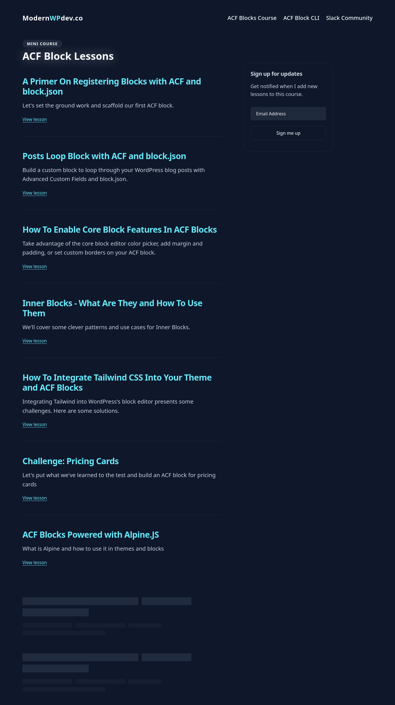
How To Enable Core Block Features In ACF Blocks (119, 230)
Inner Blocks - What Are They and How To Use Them (112, 308)
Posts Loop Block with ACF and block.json (104, 156)
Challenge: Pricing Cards (70, 461)
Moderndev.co (52, 17)
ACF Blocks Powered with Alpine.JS (90, 535)
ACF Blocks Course (252, 18)
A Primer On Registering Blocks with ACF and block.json (111, 86)
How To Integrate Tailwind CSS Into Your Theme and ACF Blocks (117, 382)
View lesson (34, 119)
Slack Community (349, 18)
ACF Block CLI (301, 18)
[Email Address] (288, 113)
